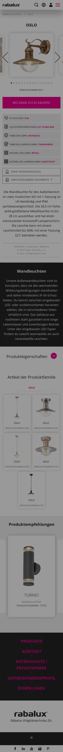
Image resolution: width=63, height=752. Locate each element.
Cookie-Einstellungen (31, 412)
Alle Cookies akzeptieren (31, 429)
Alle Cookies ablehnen (31, 421)
